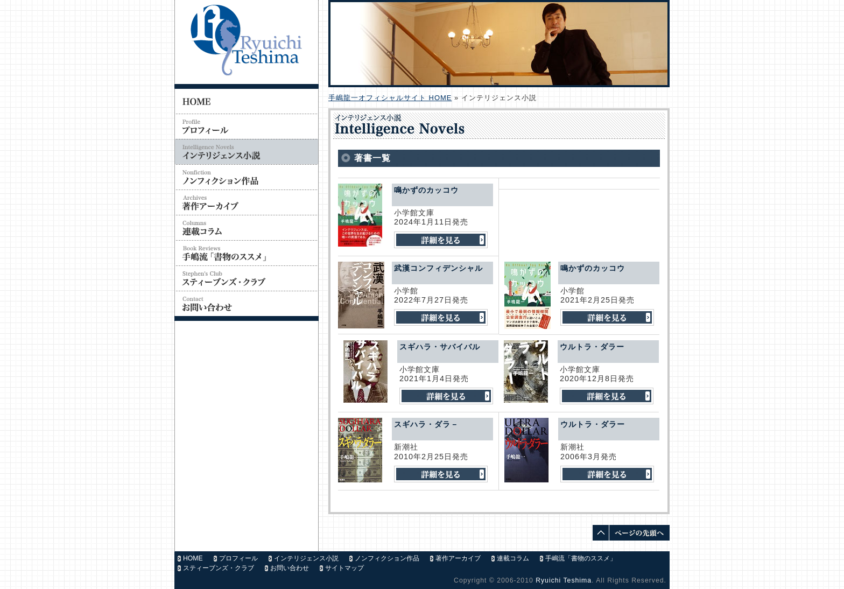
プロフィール (238, 558)
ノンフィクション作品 (387, 558)
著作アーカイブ (458, 558)
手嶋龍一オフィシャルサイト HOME (390, 98)
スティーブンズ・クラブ (218, 568)
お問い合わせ (289, 568)
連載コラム (513, 558)
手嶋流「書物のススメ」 (580, 558)
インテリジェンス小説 (306, 558)
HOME (193, 558)
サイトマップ (344, 568)
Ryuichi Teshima (564, 580)
